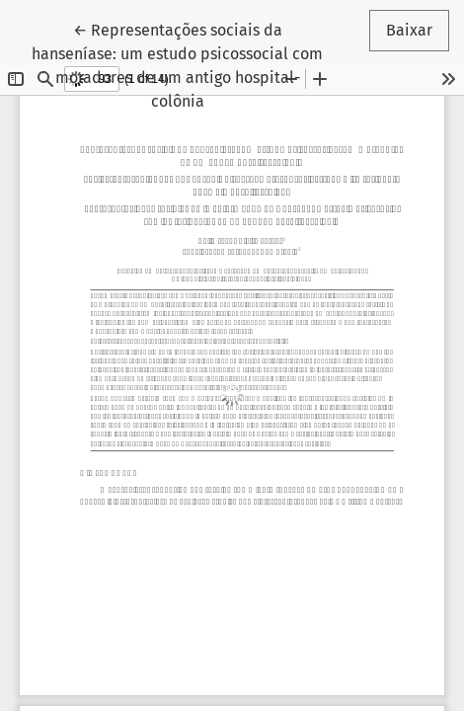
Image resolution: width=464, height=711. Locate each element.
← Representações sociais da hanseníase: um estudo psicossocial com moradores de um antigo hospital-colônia (177, 64)
